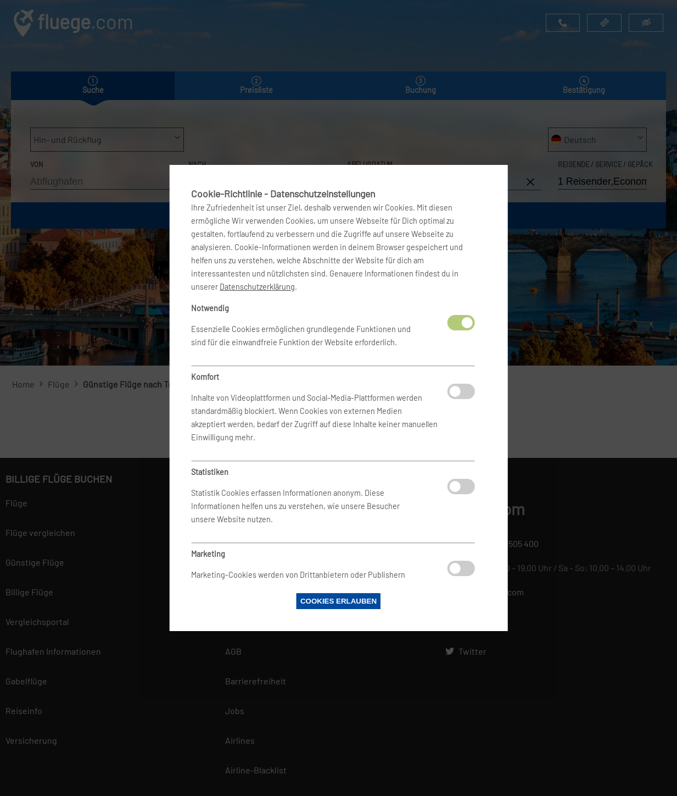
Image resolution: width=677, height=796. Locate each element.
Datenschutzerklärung (257, 286)
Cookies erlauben (338, 601)
